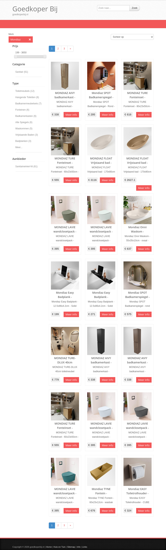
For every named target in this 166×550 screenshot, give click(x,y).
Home (49, 547)
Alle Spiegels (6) (23, 122)
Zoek (135, 7)
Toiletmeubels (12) (25, 91)
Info (78, 547)
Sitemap (71, 547)
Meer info (71, 114)
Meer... (19, 147)
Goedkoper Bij (35, 8)
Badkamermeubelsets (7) (28, 103)
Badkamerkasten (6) (25, 116)
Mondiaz (21, 39)
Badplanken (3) (23, 141)
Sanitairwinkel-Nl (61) (26, 166)
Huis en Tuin (59, 547)
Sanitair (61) (21, 72)
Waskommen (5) (24, 128)
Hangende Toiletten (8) (27, 97)
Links (84, 547)
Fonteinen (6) (22, 109)
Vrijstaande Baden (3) (26, 134)
